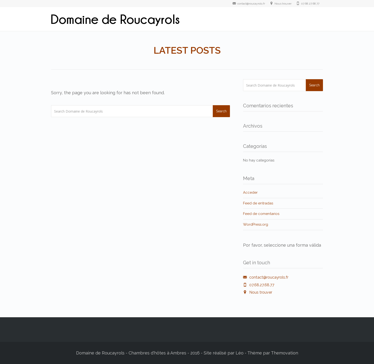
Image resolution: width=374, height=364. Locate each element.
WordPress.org (255, 224)
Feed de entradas (258, 203)
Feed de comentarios (261, 214)
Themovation (284, 352)
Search (221, 111)
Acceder (250, 192)
